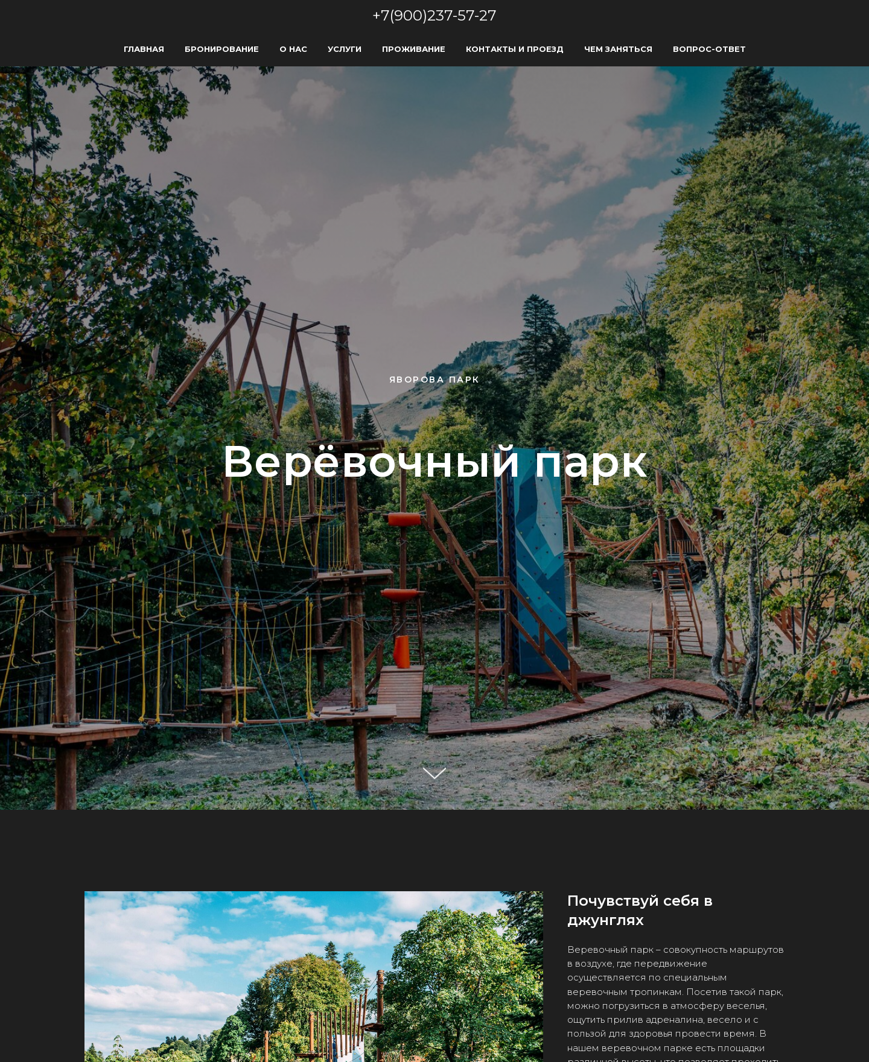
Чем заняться (618, 49)
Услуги (344, 49)
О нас (293, 49)
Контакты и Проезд (515, 49)
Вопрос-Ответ (709, 49)
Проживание (413, 49)
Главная (144, 49)
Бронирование (222, 49)
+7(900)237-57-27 (434, 15)
